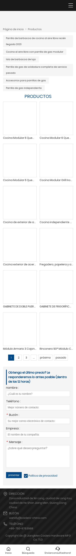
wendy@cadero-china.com (28, 518)
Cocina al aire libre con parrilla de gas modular (34, 51)
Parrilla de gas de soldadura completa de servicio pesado (36, 69)
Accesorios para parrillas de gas (26, 80)
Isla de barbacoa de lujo (21, 59)
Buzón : (12, 415)
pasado (61, 357)
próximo (45, 357)
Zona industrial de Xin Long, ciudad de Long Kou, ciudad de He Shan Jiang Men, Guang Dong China (40, 502)
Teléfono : (13, 401)
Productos (35, 29)
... (34, 357)
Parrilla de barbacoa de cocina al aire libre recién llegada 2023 (36, 41)
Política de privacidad (42, 476)
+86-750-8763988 (21, 528)
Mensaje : (14, 442)
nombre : (12, 388)
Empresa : (13, 429)
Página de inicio (13, 29)
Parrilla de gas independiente (24, 88)
